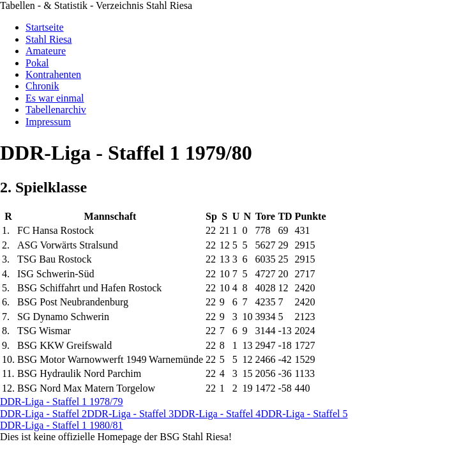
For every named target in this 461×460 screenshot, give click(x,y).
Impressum (48, 121)
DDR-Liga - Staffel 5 (304, 413)
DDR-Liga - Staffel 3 (130, 413)
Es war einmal (55, 98)
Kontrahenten (53, 74)
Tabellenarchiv (56, 109)
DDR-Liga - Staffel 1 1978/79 (61, 401)
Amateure (46, 50)
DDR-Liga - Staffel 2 (43, 413)
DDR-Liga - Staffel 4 (217, 413)
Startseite (45, 27)
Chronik (42, 85)
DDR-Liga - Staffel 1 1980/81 (61, 425)
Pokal (37, 62)
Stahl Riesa (49, 39)
